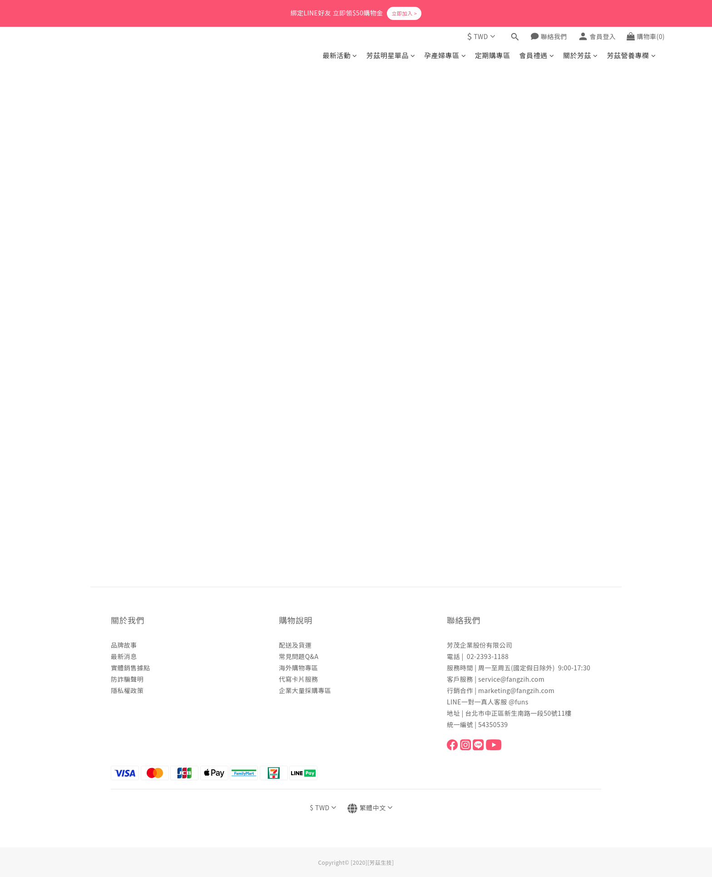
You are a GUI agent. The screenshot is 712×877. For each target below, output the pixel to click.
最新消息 (124, 656)
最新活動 (339, 55)
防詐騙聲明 (127, 679)
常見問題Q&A (298, 656)
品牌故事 (124, 644)
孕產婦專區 (445, 55)
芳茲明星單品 (390, 55)
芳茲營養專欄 (631, 55)
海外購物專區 (298, 667)
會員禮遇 (536, 55)
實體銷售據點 (130, 667)
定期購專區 (492, 55)
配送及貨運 (295, 644)
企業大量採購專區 (305, 690)
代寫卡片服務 (298, 679)
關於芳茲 (580, 55)
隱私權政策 (127, 690)
